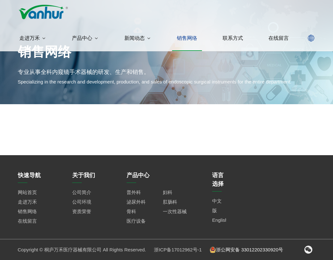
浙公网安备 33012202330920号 (246, 250)
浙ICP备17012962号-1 (178, 249)
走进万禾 (32, 38)
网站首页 (27, 192)
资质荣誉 (81, 211)
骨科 (131, 211)
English (220, 220)
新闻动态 (137, 38)
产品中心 (85, 38)
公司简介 (81, 192)
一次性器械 (175, 211)
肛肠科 (170, 202)
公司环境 (81, 202)
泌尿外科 (136, 202)
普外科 (134, 192)
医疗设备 (136, 221)
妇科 (167, 192)
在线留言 (278, 38)
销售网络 (187, 38)
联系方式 (233, 38)
